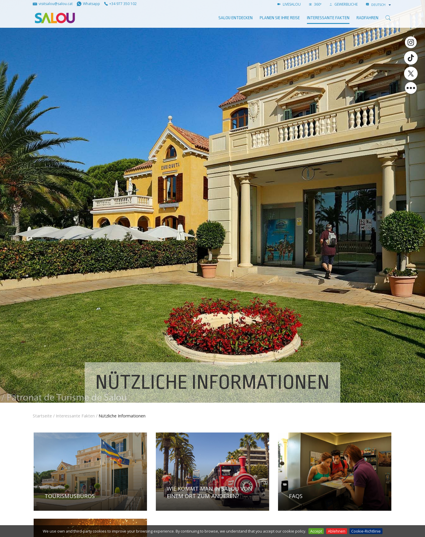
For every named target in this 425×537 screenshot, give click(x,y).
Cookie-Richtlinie (366, 531)
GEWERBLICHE (344, 4)
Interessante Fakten (328, 17)
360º (315, 4)
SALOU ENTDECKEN (235, 17)
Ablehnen (336, 531)
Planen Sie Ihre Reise (280, 17)
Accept (316, 531)
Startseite (42, 416)
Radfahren (367, 17)
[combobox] (381, 4)
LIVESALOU (289, 4)
